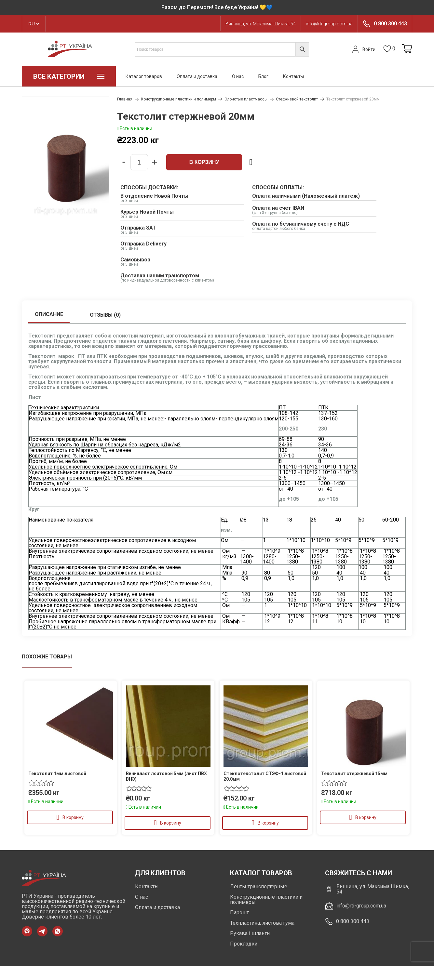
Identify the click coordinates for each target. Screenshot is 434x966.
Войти (362, 49)
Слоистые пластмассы (245, 99)
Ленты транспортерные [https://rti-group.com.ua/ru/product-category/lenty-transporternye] (258, 886)
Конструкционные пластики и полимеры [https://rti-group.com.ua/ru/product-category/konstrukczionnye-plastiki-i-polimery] (266, 899)
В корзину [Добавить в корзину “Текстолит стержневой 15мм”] (365, 817)
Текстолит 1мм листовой (57, 773)
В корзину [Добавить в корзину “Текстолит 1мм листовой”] (73, 817)
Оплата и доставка (197, 76)
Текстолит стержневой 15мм (354, 773)
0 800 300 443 (390, 23)
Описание (49, 314)
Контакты (293, 76)
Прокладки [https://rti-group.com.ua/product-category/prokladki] (243, 944)
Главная (124, 99)
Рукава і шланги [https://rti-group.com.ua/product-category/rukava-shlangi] (250, 933)
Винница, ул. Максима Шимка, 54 (260, 23)
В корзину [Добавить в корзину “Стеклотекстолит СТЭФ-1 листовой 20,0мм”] (268, 823)
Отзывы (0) (105, 315)
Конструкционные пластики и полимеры (178, 99)
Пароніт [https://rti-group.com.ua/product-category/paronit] (239, 912)
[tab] (49, 315)
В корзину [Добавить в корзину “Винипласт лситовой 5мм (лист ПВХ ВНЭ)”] (170, 823)
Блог (263, 76)
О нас (238, 76)
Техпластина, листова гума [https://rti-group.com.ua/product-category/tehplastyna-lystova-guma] (262, 923)
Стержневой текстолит (297, 99)
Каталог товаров (144, 76)
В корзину (204, 162)
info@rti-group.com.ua (329, 23)
